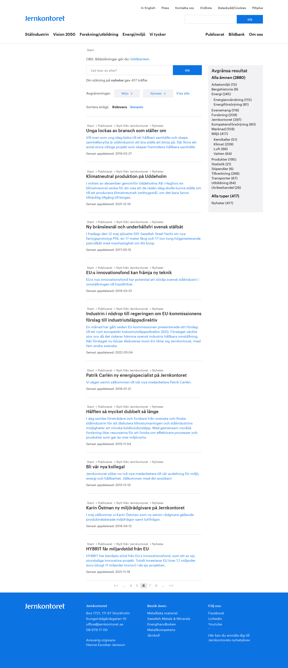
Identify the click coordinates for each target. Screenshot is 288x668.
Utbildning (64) (224, 182)
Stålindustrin (37, 34)
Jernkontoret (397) (226, 119)
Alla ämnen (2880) (228, 78)
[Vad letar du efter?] (211, 19)
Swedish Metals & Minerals (168, 618)
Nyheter (156, 93)
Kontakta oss (184, 7)
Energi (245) (221, 93)
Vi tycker (158, 34)
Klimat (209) (223, 143)
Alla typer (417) (225, 196)
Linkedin (215, 618)
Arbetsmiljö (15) (224, 84)
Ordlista (206, 7)
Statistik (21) (221, 163)
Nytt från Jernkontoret (132, 125)
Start (90, 49)
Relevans (119, 107)
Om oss (256, 34)
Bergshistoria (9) (225, 88)
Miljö (125, 93)
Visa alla (182, 92)
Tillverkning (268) (225, 173)
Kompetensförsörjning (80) (234, 123)
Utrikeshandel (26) (226, 187)
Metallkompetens (161, 629)
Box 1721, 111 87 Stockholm (108, 612)
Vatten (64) (223, 153)
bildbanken (140, 58)
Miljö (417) (220, 133)
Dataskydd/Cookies (232, 7)
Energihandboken (161, 623)
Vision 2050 (64, 34)
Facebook (216, 612)
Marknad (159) (223, 128)
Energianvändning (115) (233, 99)
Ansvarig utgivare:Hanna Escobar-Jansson (105, 642)
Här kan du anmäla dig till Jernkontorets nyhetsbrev (229, 637)
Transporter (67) (224, 177)
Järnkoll (153, 634)
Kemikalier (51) (225, 139)
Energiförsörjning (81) (231, 103)
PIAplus (257, 7)
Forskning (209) (224, 114)
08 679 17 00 (97, 629)
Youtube (215, 623)
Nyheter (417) (222, 202)
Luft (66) (221, 148)
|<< (116, 585)
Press (165, 7)
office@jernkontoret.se (104, 623)
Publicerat (215, 34)
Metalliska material (162, 612)
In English (148, 7)
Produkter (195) (224, 158)
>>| (171, 585)
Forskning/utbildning (99, 34)
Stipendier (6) (222, 168)
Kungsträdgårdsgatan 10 (106, 618)
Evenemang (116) (225, 109)
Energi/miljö (134, 34)
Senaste (136, 107)
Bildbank (237, 34)
